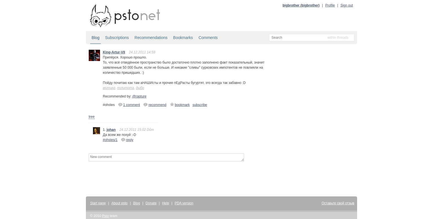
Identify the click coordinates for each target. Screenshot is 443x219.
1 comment (129, 104)
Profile (330, 5)
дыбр (140, 88)
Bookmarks (183, 37)
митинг (109, 88)
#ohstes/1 (110, 140)
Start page (98, 203)
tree (92, 117)
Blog (95, 37)
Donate (151, 203)
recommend (154, 104)
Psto (105, 216)
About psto (119, 203)
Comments (208, 37)
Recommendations (151, 37)
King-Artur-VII (114, 52)
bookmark (180, 104)
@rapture (139, 96)
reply (127, 139)
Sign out (346, 5)
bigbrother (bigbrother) (301, 5)
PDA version (184, 203)
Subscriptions (117, 37)
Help (165, 203)
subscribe (199, 105)
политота (125, 88)
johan (111, 130)
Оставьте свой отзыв (338, 203)
